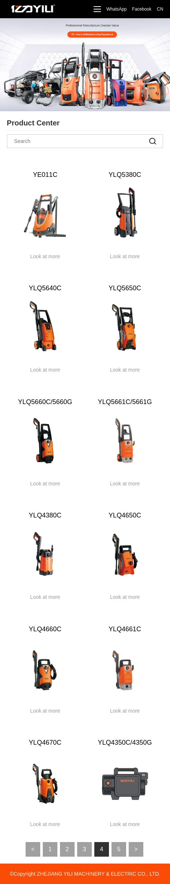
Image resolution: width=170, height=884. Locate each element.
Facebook (141, 9)
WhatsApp (116, 9)
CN (160, 9)
